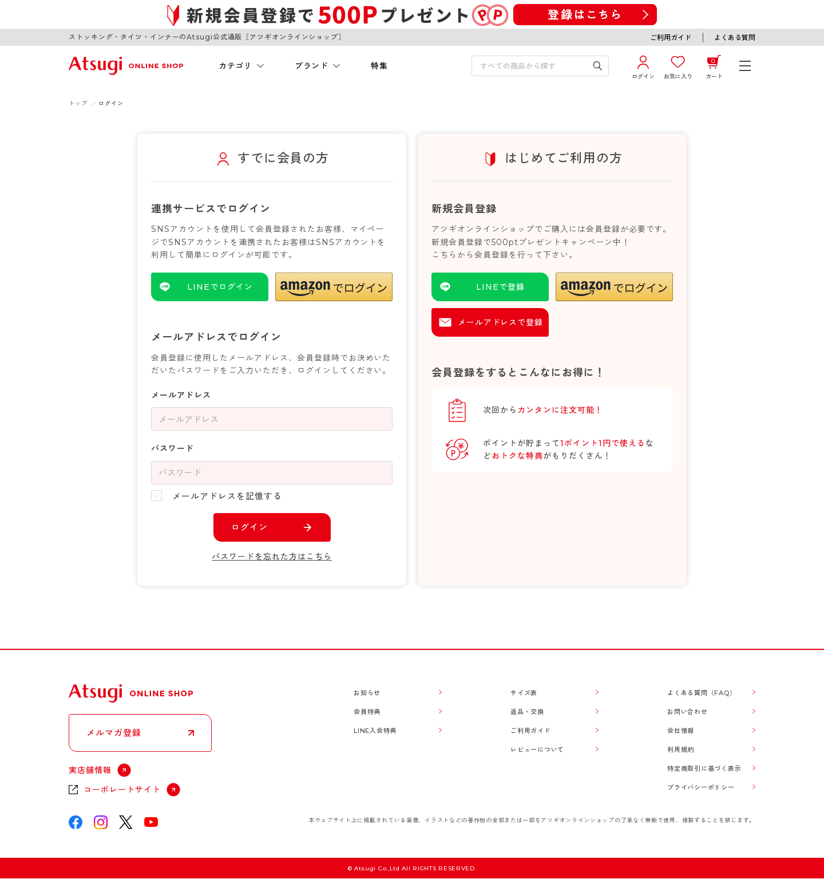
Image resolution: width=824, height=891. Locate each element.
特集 (379, 66)
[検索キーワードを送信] (598, 66)
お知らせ (367, 693)
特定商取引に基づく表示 (704, 768)
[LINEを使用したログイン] (209, 287)
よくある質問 (734, 37)
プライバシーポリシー (701, 787)
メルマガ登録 (113, 732)
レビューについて (537, 750)
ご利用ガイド (670, 37)
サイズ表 (523, 693)
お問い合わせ (687, 712)
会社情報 (680, 731)
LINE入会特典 (375, 731)
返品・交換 (527, 712)
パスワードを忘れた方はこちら (272, 556)
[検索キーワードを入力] (532, 66)
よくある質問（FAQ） (701, 693)
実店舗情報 (90, 770)
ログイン (249, 527)
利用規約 (680, 750)
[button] (334, 287)
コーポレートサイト (122, 789)
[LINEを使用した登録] (490, 287)
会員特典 (367, 712)
